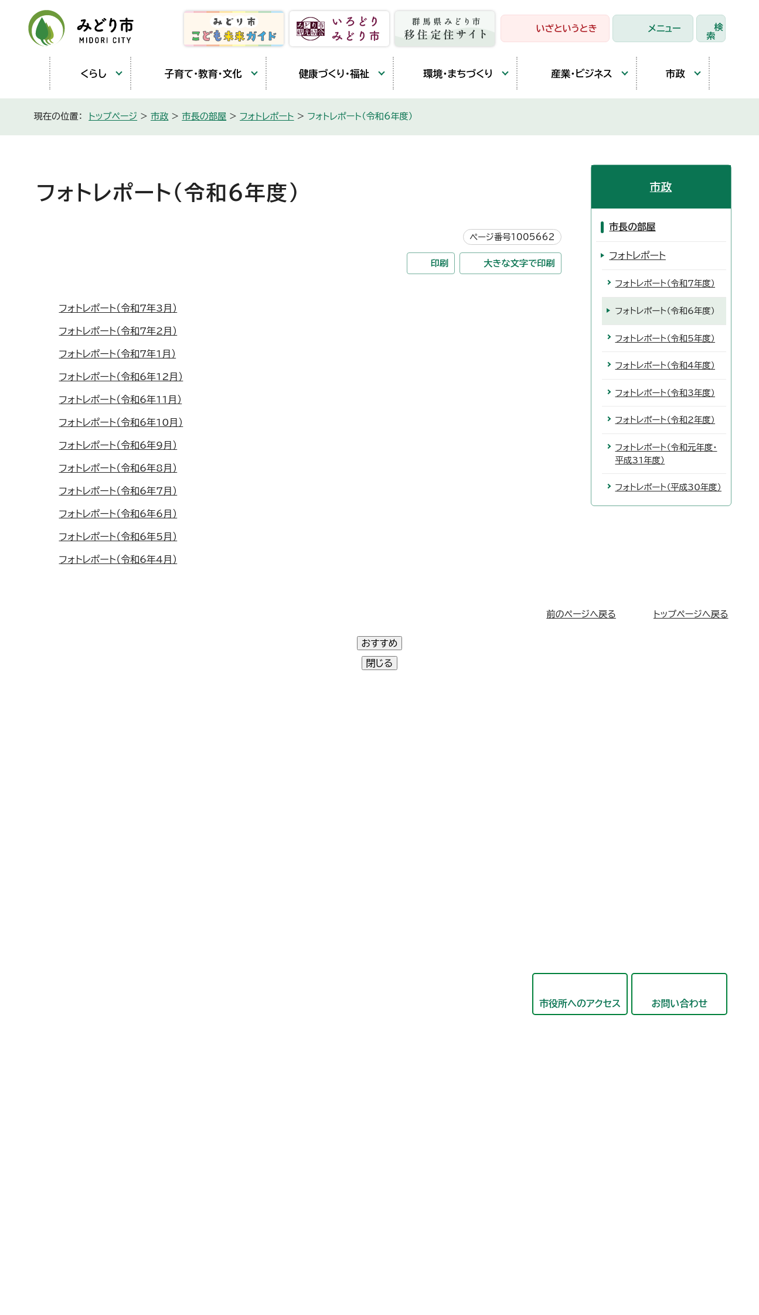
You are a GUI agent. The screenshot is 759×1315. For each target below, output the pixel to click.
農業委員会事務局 (338, 1106)
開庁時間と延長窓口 (94, 896)
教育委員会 (324, 1019)
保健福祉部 (324, 847)
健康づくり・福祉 (323, 73)
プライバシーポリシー (224, 1249)
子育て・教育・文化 (192, 73)
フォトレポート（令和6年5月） (118, 536)
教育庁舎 (70, 843)
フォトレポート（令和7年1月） (117, 353)
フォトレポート (267, 116)
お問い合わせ (680, 963)
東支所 (66, 870)
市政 (667, 73)
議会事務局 (324, 1048)
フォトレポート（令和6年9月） (118, 445)
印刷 (439, 263)
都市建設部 (324, 905)
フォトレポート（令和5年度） (665, 338)
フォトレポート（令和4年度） (665, 365)
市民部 (315, 819)
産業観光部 (324, 876)
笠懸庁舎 (70, 762)
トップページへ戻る (691, 614)
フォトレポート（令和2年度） (665, 419)
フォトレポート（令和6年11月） (120, 399)
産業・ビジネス (570, 73)
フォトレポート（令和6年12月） (121, 376)
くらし (84, 73)
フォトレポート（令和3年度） (665, 392)
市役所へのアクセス (580, 963)
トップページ (113, 116)
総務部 (315, 790)
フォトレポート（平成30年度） (668, 487)
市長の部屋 (204, 116)
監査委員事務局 (333, 1077)
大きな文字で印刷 (519, 263)
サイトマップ (367, 1249)
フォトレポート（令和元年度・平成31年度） (666, 453)
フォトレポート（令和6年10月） (121, 422)
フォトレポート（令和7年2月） (118, 331)
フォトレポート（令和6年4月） (118, 559)
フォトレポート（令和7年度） (665, 283)
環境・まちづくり (449, 73)
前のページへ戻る (581, 614)
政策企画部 (324, 761)
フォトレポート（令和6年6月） (118, 513)
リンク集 (305, 1249)
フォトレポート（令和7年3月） (118, 308)
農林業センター (83, 816)
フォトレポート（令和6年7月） (118, 491)
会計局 (315, 991)
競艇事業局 (324, 933)
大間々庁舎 (75, 789)
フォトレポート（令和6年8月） (118, 468)
